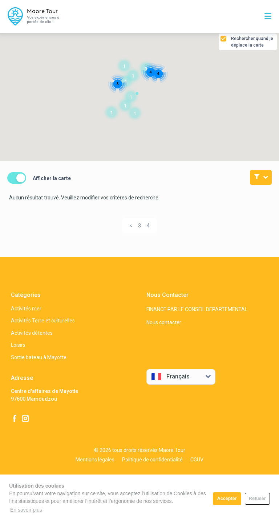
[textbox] (175, 376)
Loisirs (18, 345)
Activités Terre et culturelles (43, 320)
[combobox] (180, 377)
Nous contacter (163, 322)
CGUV (196, 460)
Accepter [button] (227, 498)
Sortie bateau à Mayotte (38, 357)
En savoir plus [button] (26, 510)
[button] (133, 75)
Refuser (257, 498)
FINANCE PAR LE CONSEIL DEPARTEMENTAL (196, 309)
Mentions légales (95, 460)
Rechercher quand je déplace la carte (252, 42)
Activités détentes (32, 333)
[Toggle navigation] (268, 16)
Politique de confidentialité (152, 460)
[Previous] (130, 225)
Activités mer (26, 308)
